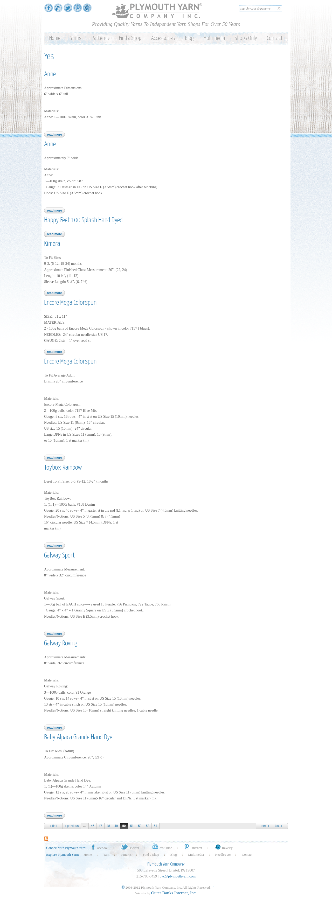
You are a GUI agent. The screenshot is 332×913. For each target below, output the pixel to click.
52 (139, 826)
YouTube (161, 848)
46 (92, 826)
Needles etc (223, 854)
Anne (50, 74)
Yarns (75, 38)
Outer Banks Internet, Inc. (174, 892)
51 (132, 826)
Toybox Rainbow (63, 467)
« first (53, 826)
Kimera (52, 243)
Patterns (100, 38)
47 (100, 826)
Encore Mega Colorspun (70, 302)
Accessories (163, 38)
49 (116, 826)
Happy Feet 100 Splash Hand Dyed (83, 220)
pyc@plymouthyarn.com (178, 876)
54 (155, 826)
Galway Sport (59, 555)
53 (147, 826)
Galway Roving (61, 643)
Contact (275, 38)
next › (265, 826)
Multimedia (214, 38)
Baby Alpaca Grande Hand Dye (78, 737)
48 (108, 826)
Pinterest (192, 848)
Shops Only (246, 38)
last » (278, 826)
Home (54, 38)
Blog (189, 38)
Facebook (100, 848)
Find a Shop (130, 38)
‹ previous (72, 826)
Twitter (129, 848)
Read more (56, 134)
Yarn (106, 854)
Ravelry (223, 848)
